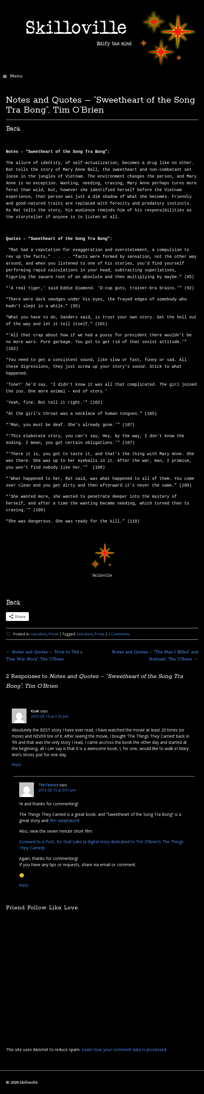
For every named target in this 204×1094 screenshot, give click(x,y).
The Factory (48, 784)
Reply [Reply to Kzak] (16, 764)
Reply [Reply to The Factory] (23, 885)
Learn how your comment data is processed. (124, 1049)
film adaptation (64, 820)
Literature (39, 634)
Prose (53, 634)
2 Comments (118, 634)
